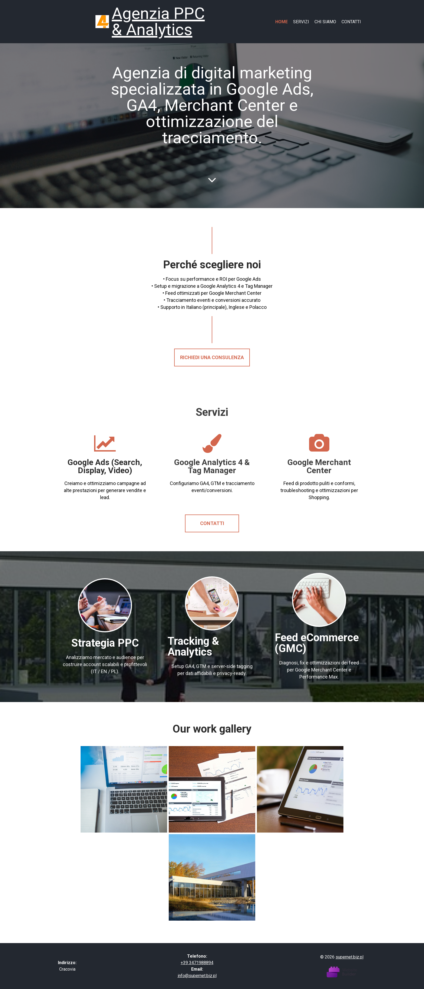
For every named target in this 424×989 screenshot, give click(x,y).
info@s (184, 975)
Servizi (301, 21)
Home (281, 21)
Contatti (351, 21)
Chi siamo (325, 21)
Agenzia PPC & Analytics (158, 21)
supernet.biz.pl (349, 957)
